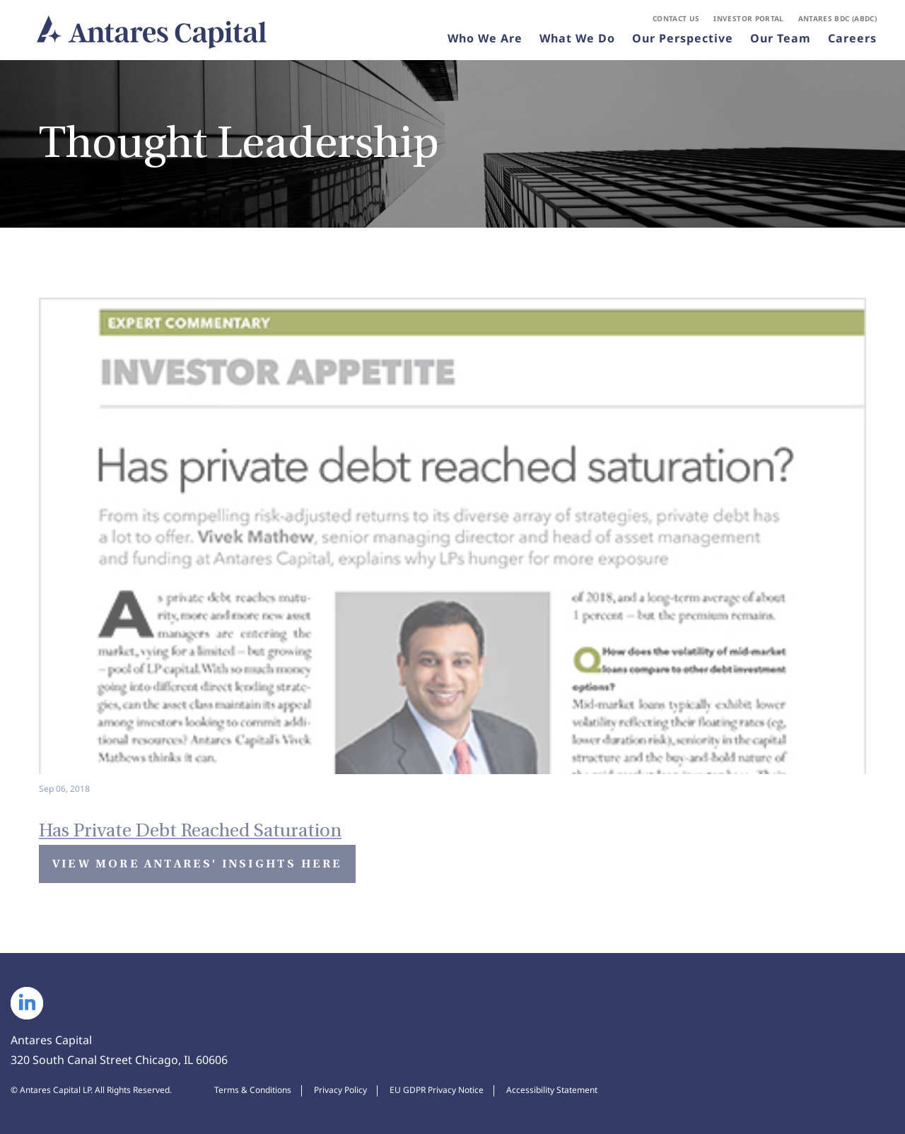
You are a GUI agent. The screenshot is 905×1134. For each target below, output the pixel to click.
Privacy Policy (340, 1090)
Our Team (780, 38)
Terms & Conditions (252, 1090)
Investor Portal (748, 18)
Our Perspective (682, 38)
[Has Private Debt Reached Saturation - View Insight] (452, 547)
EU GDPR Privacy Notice (437, 1090)
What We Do (577, 38)
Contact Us (676, 18)
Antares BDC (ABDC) (837, 18)
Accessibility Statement (551, 1090)
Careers (852, 38)
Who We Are (485, 38)
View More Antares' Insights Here (197, 863)
